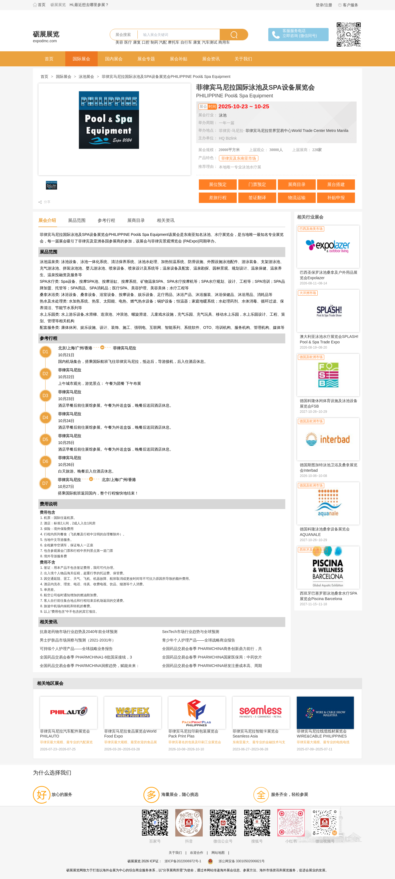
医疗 (128, 42)
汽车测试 (209, 42)
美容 (119, 42)
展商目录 (297, 184)
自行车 (186, 42)
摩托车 (173, 42)
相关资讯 (165, 220)
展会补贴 (178, 58)
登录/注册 (324, 5)
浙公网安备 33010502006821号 (236, 861)
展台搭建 (336, 184)
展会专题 (146, 58)
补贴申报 (336, 197)
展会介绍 (47, 220)
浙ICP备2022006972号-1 (183, 861)
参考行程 (106, 220)
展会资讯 (211, 58)
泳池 (223, 115)
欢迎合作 (196, 853)
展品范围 (77, 220)
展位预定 (218, 184)
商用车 (224, 42)
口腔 (145, 42)
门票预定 (257, 184)
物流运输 (297, 197)
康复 (137, 42)
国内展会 (114, 58)
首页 (42, 4)
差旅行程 (218, 197)
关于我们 (243, 58)
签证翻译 (257, 197)
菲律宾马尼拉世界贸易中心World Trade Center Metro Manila (297, 130)
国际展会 (81, 58)
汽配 (163, 42)
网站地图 (218, 853)
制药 (154, 42)
